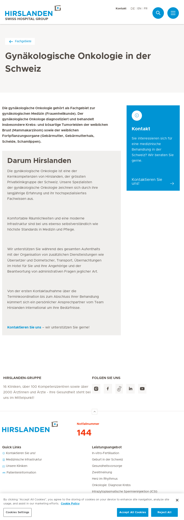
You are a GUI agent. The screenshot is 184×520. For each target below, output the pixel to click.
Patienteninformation (19, 472)
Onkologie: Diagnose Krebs (111, 485)
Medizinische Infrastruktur (22, 459)
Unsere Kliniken (14, 466)
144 (84, 433)
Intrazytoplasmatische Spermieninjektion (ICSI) (124, 491)
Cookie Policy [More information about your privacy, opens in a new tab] (70, 508)
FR (145, 8)
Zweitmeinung (102, 472)
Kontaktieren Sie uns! (19, 453)
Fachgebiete (20, 41)
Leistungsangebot (107, 447)
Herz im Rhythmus (105, 478)
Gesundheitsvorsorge (107, 466)
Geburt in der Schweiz (107, 459)
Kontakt (121, 8)
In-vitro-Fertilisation (105, 453)
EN (139, 8)
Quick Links (11, 447)
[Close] (177, 504)
